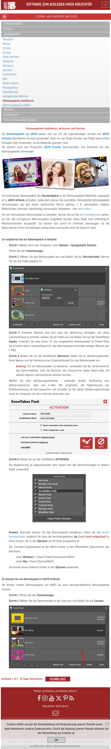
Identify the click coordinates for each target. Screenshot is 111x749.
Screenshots (11, 115)
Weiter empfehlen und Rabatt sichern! (55, 691)
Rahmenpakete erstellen (17, 105)
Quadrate (8, 61)
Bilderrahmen (12, 34)
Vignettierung (10, 92)
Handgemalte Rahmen (15, 96)
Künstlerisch (10, 74)
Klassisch (8, 39)
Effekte (8, 29)
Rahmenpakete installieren (18, 101)
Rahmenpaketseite (90, 215)
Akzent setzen (10, 83)
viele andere (84, 209)
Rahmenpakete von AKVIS (22, 134)
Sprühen (7, 70)
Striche (7, 48)
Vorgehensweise (13, 24)
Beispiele (9, 109)
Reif (5, 79)
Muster (7, 44)
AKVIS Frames (52, 147)
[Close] (107, 724)
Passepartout (10, 88)
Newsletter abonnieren (55, 710)
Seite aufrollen (11, 57)
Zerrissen (8, 66)
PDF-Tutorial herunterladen (20, 120)
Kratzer (7, 52)
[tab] (55, 24)
